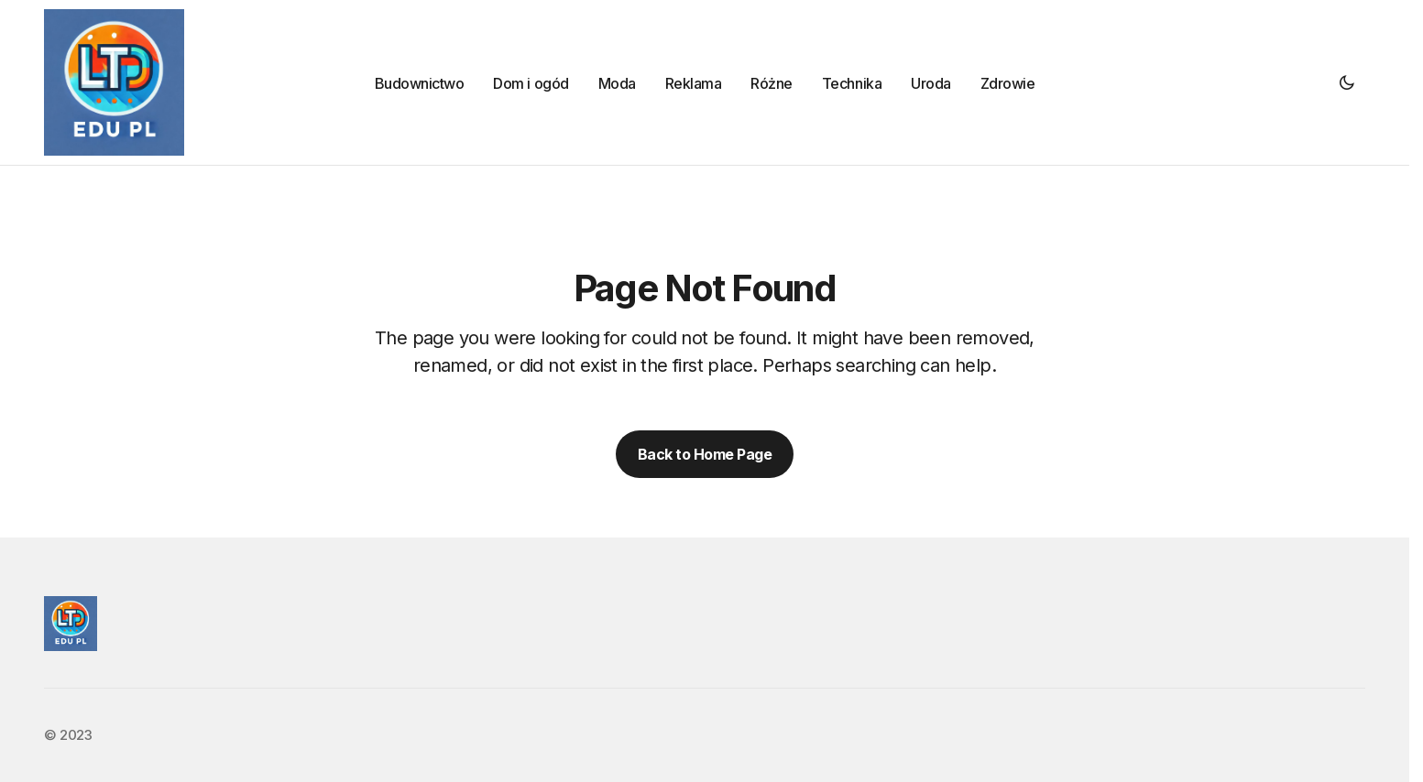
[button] (1347, 82)
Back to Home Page (705, 454)
